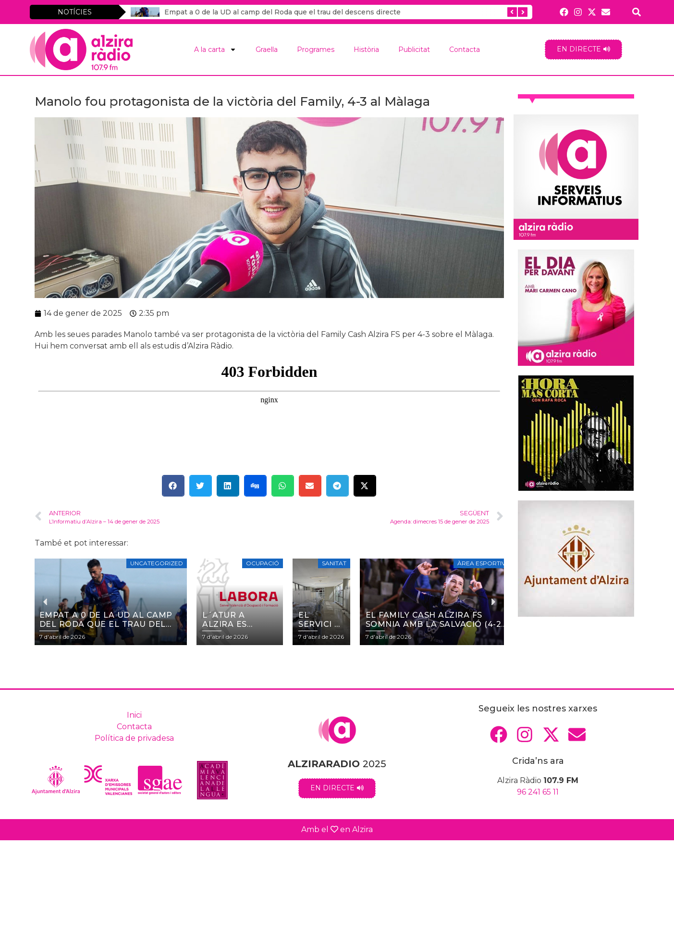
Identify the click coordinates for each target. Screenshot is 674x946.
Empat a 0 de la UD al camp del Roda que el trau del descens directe (277, 12)
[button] (173, 486)
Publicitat (414, 49)
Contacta (464, 49)
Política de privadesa (134, 738)
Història (366, 49)
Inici (134, 715)
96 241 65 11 (538, 792)
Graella (267, 49)
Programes (315, 49)
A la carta (215, 49)
